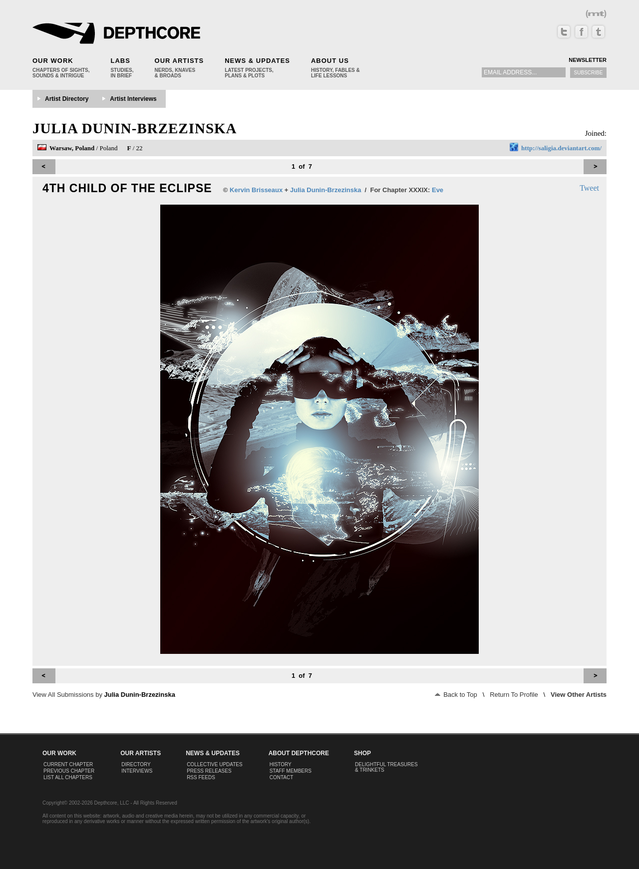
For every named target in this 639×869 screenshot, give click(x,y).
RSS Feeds (201, 777)
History (281, 764)
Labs (120, 60)
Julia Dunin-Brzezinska (134, 128)
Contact (282, 777)
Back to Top (456, 694)
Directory (136, 764)
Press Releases (209, 771)
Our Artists (179, 60)
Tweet (589, 188)
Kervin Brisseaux (256, 190)
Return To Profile (514, 694)
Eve (437, 190)
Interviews (136, 771)
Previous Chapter (68, 771)
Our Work (52, 60)
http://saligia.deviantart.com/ (561, 148)
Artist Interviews (133, 98)
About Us (330, 60)
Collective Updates (215, 764)
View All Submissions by (103, 694)
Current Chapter (68, 764)
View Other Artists (579, 694)
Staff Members (291, 771)
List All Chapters (67, 777)
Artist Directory (66, 98)
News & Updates (257, 60)
